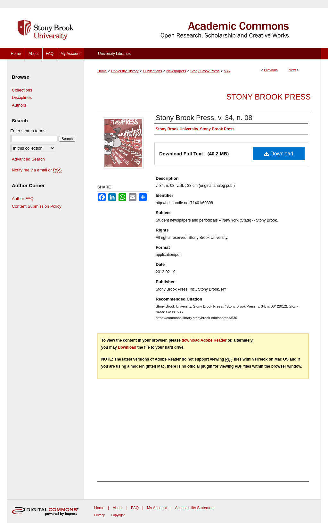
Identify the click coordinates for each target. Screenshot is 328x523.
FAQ (135, 508)
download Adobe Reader (204, 340)
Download (278, 153)
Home (102, 71)
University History (125, 71)
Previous (271, 70)
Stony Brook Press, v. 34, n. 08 (204, 118)
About (118, 508)
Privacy (99, 515)
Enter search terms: (28, 130)
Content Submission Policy (37, 206)
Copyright (118, 515)
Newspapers (176, 71)
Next (292, 70)
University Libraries (114, 53)
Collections (22, 90)
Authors (19, 105)
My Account (157, 508)
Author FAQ (23, 198)
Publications (152, 71)
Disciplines (22, 97)
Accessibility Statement (195, 508)
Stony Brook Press (204, 71)
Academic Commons (202, 24)
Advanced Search (28, 159)
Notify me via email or (37, 170)
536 (227, 71)
